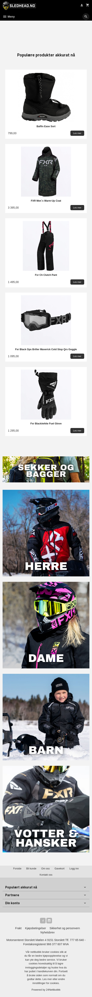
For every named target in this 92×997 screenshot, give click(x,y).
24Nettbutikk (53, 989)
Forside (17, 868)
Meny (9, 16)
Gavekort (60, 868)
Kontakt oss (46, 874)
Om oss (45, 868)
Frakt (18, 928)
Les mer (47, 979)
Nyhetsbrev (47, 932)
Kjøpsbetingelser (35, 928)
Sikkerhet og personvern (65, 928)
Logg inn (74, 868)
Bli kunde (31, 868)
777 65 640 (77, 940)
